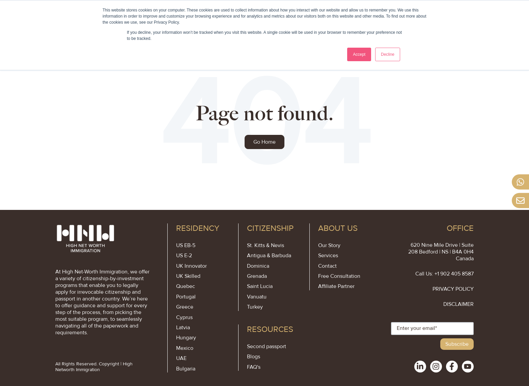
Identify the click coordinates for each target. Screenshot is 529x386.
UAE (181, 358)
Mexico (184, 348)
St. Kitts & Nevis (265, 245)
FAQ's (253, 367)
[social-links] (420, 366)
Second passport (266, 346)
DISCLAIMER (458, 304)
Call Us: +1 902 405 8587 (444, 273)
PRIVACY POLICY (453, 289)
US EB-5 (185, 245)
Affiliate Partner (336, 286)
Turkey (255, 307)
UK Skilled (188, 276)
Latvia (183, 327)
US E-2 (184, 255)
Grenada (257, 276)
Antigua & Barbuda (269, 255)
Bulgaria (185, 368)
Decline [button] (387, 54)
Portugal (186, 296)
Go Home (264, 142)
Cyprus (184, 317)
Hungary (186, 337)
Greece (184, 307)
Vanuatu (257, 296)
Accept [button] (359, 54)
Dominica (258, 266)
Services (328, 255)
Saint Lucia (260, 286)
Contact (327, 266)
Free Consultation (339, 276)
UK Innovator (191, 266)
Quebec (185, 286)
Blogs (253, 356)
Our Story (329, 245)
